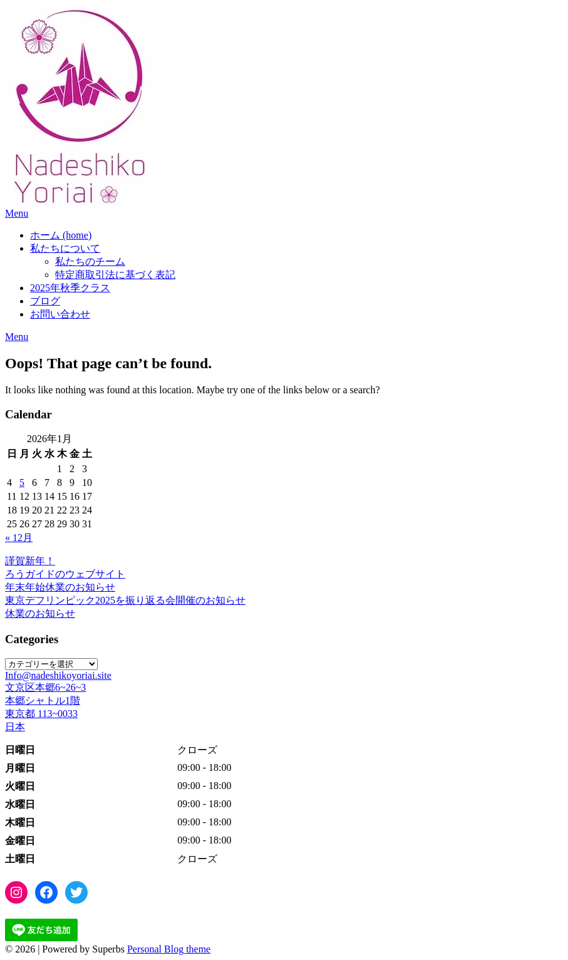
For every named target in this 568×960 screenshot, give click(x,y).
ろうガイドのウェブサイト (65, 574)
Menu (16, 213)
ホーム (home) (60, 235)
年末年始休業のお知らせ (60, 587)
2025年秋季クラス (70, 287)
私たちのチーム (90, 261)
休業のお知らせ (40, 613)
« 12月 (19, 537)
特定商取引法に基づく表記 (115, 274)
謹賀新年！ (30, 560)
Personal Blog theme (168, 949)
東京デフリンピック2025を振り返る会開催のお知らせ (125, 600)
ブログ (45, 301)
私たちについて (65, 248)
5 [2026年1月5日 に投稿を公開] (21, 482)
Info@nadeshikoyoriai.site (58, 675)
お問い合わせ (60, 314)
